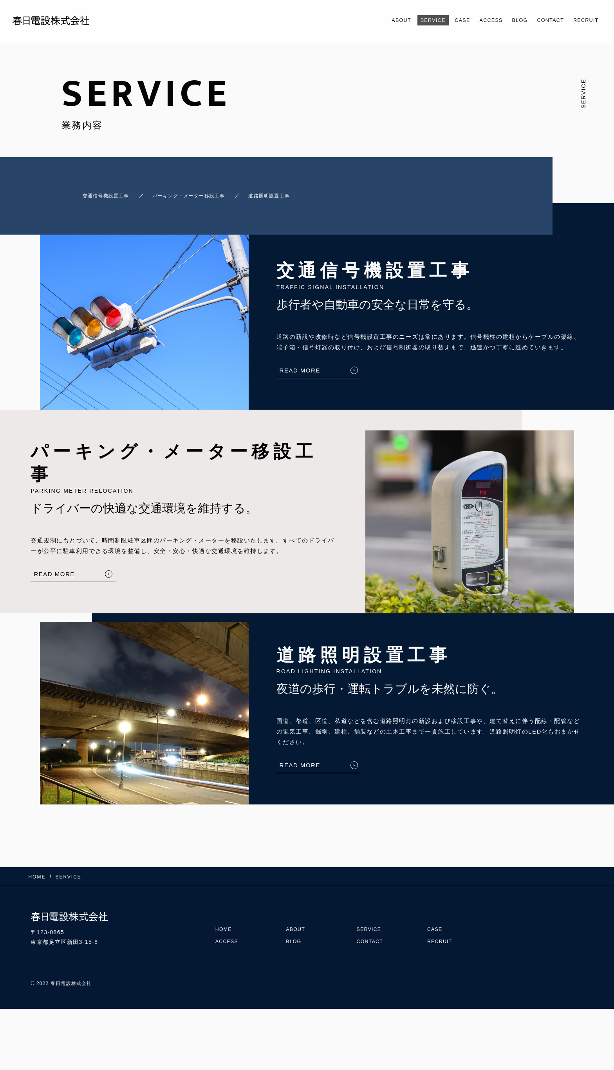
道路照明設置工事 (297, 192)
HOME (224, 913)
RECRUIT (583, 20)
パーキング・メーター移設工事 (197, 192)
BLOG (508, 20)
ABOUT (374, 20)
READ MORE (300, 363)
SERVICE (410, 20)
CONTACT (543, 20)
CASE (443, 20)
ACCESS (476, 20)
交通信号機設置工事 (93, 192)
